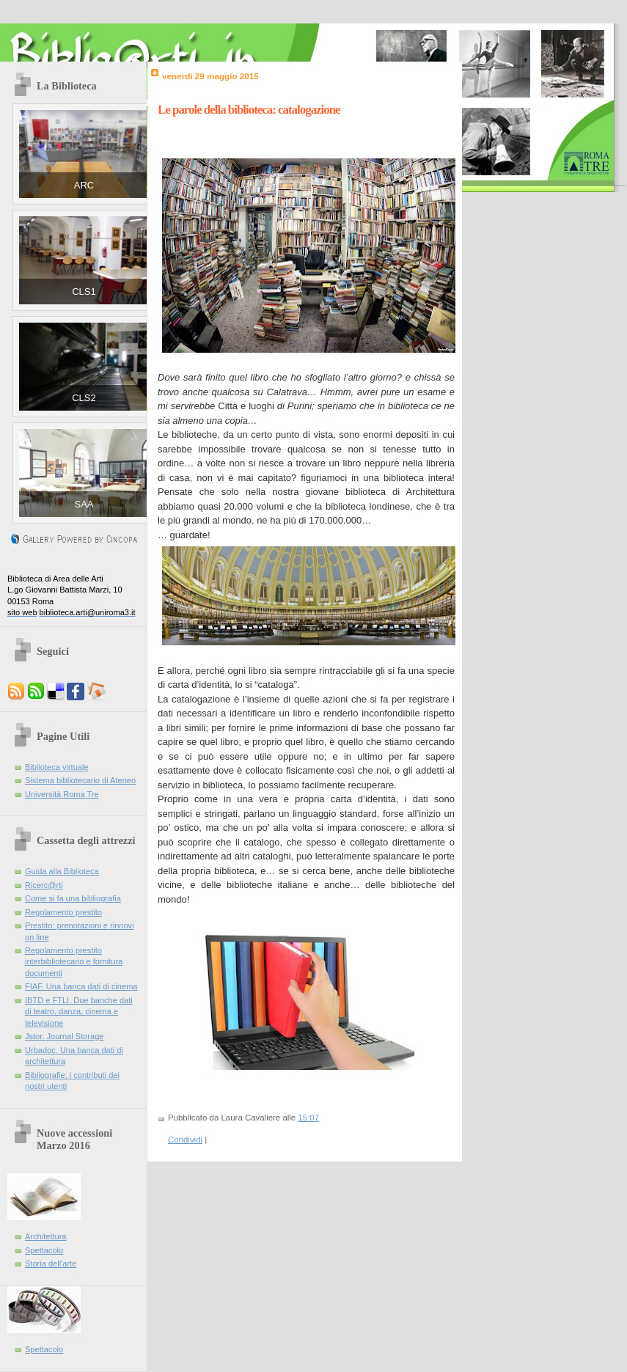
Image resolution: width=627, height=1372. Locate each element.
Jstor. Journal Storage (64, 1036)
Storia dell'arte (50, 1263)
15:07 (308, 1117)
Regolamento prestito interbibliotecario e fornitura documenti (73, 961)
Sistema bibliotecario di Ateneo (80, 780)
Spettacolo (44, 1250)
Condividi (185, 1139)
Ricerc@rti (44, 885)
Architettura (46, 1236)
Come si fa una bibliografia (73, 898)
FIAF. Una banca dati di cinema (81, 986)
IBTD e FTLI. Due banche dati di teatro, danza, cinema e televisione (79, 1011)
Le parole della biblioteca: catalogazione (249, 110)
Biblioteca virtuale (57, 767)
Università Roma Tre (62, 794)
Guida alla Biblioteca (62, 871)
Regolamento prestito (63, 912)
